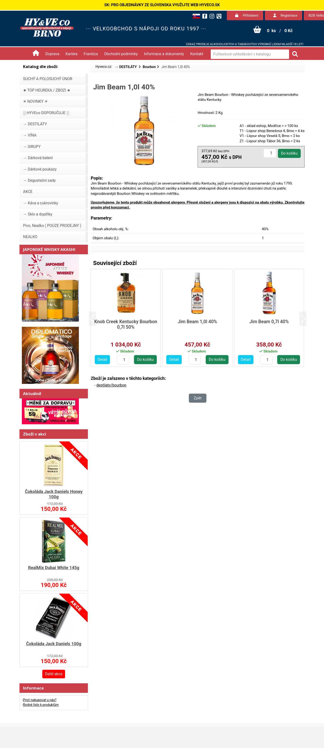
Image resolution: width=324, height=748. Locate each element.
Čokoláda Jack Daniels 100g (53, 643)
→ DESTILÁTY (126, 67)
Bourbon (149, 67)
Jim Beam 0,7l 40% (269, 321)
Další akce (53, 674)
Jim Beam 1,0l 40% (197, 321)
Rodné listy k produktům (41, 705)
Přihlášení (246, 15)
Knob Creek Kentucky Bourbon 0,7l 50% (125, 324)
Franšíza (91, 54)
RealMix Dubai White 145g (53, 567)
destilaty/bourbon (111, 385)
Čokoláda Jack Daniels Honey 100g (54, 494)
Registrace (285, 15)
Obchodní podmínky (121, 54)
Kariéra (71, 54)
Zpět (197, 398)
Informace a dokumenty (164, 54)
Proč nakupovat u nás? (40, 700)
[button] (96, 319)
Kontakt (196, 54)
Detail (102, 359)
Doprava (52, 54)
